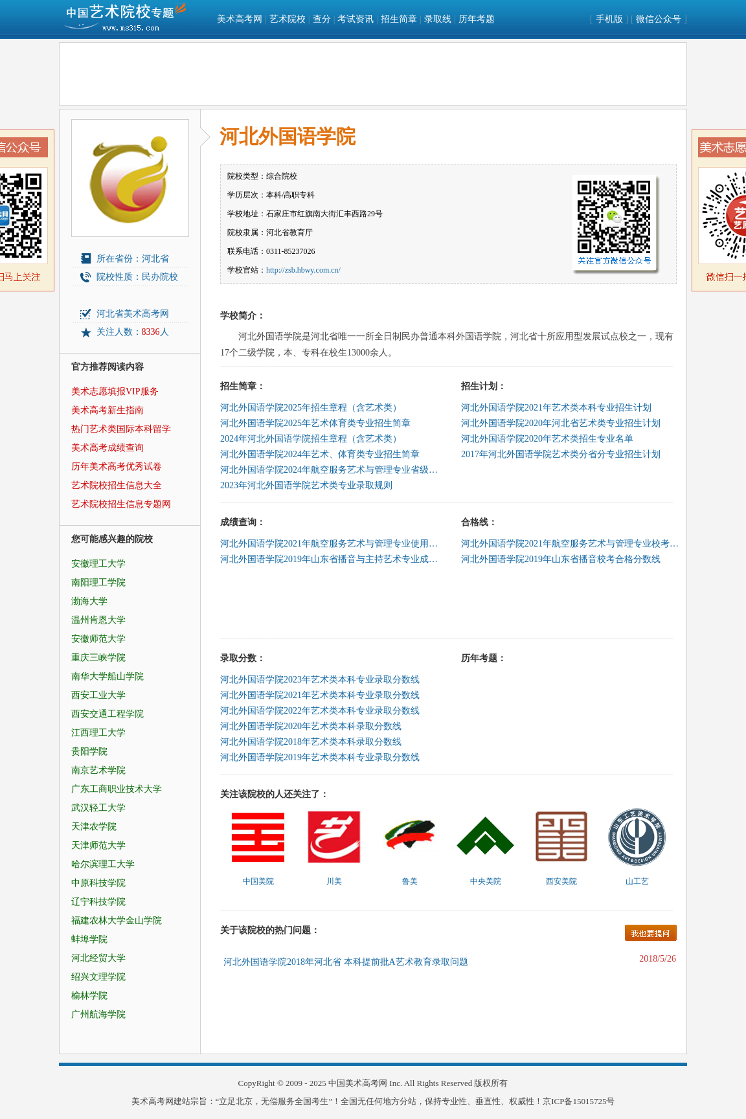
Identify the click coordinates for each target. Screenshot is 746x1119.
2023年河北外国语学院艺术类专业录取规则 (306, 485)
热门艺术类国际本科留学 (121, 429)
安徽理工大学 (98, 564)
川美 (334, 881)
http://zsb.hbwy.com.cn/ (303, 270)
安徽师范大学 (98, 639)
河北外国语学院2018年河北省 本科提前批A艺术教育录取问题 (345, 962)
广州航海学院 (98, 1014)
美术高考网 (239, 19)
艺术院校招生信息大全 (116, 485)
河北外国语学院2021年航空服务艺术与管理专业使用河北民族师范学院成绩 (330, 543)
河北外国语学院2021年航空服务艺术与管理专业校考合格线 (571, 543)
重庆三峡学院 (98, 657)
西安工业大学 (98, 695)
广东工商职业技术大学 (116, 789)
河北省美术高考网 (132, 314)
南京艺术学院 (98, 770)
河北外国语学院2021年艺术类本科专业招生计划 (556, 408)
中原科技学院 (98, 883)
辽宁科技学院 (98, 902)
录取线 (437, 19)
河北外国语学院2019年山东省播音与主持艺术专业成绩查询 (330, 559)
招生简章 (399, 19)
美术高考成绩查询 (107, 448)
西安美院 (561, 881)
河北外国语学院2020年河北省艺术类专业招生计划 (561, 423)
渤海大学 (89, 601)
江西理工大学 (98, 733)
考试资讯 (355, 19)
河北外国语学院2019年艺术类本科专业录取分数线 (320, 757)
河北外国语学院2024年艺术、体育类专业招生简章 (320, 454)
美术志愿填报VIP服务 (115, 391)
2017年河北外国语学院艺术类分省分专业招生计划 (561, 454)
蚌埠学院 (89, 939)
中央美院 (485, 881)
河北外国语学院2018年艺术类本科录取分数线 (310, 742)
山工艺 (637, 881)
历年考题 (476, 19)
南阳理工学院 (98, 582)
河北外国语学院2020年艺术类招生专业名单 (547, 439)
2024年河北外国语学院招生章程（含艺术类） (310, 439)
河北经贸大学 (98, 958)
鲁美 (410, 881)
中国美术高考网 (357, 1083)
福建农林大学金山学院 (116, 920)
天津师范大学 (98, 845)
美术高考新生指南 (107, 410)
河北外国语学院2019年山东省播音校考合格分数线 (561, 559)
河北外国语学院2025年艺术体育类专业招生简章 (315, 423)
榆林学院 (89, 995)
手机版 (609, 19)
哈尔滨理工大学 (103, 864)
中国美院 (258, 881)
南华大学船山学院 (107, 676)
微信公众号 (658, 19)
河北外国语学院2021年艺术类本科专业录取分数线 (320, 695)
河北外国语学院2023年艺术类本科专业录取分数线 (320, 679)
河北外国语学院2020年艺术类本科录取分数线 (310, 726)
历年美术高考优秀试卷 (116, 466)
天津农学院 (94, 826)
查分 (322, 19)
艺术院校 (287, 19)
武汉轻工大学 (98, 808)
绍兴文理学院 (98, 977)
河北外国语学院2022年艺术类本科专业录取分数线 (320, 711)
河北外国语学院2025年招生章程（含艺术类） (310, 408)
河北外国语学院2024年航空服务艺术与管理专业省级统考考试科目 (330, 470)
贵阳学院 (89, 751)
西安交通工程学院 (107, 714)
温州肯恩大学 (98, 620)
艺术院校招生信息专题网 (121, 504)
